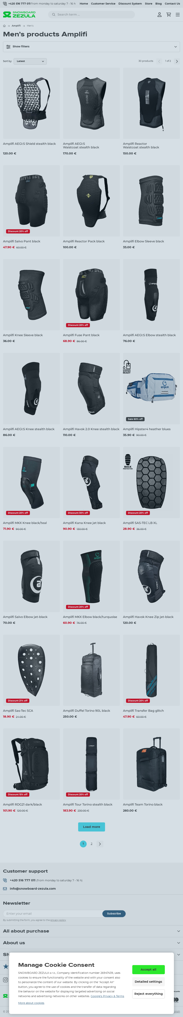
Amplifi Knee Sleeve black (23, 335)
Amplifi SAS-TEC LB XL (140, 523)
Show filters (17, 47)
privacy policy (58, 920)
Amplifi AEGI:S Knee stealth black (29, 429)
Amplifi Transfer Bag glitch (143, 710)
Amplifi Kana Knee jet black (84, 523)
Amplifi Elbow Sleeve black (143, 241)
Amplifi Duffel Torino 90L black (86, 710)
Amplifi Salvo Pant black (21, 241)
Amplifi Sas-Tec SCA (18, 710)
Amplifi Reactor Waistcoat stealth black (141, 145)
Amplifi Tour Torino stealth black (87, 804)
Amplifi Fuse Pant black (81, 335)
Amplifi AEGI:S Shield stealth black (29, 144)
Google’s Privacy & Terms (107, 996)
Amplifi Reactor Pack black (84, 241)
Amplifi (16, 26)
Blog (158, 3)
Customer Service (103, 3)
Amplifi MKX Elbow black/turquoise (90, 617)
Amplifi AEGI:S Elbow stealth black (149, 335)
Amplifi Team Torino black (143, 804)
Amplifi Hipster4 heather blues (147, 429)
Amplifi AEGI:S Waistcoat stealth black (81, 145)
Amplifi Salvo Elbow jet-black (25, 617)
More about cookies (31, 1003)
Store (148, 3)
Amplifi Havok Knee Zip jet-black (148, 617)
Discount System (130, 3)
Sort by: (7, 61)
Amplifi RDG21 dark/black (22, 804)
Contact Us (172, 3)
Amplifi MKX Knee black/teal (25, 523)
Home (84, 3)
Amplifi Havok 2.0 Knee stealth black (91, 429)
